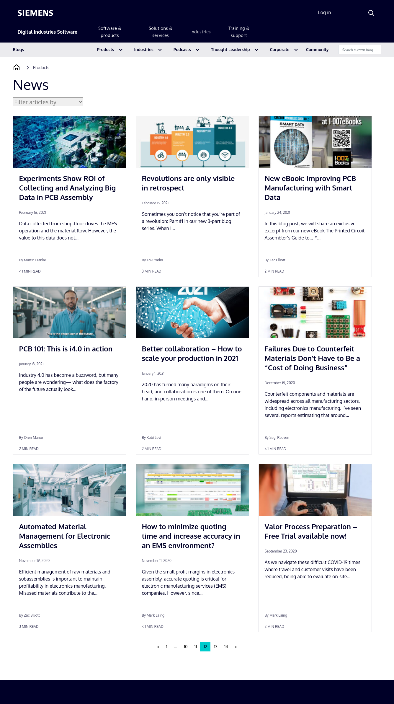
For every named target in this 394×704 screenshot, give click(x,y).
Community (317, 49)
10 (186, 646)
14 (226, 646)
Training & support (238, 31)
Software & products (109, 31)
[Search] (371, 13)
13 (216, 646)
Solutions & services (160, 31)
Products (105, 49)
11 (195, 646)
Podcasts (182, 49)
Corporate (280, 49)
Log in (324, 12)
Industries (200, 32)
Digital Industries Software (47, 32)
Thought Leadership (230, 49)
